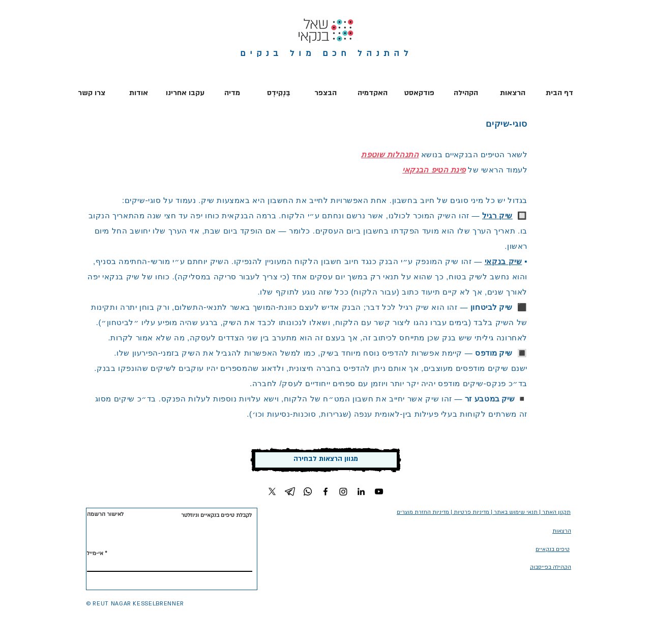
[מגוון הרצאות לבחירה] (325, 460)
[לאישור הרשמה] (106, 514)
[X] (272, 491)
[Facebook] (325, 491)
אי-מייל (95, 553)
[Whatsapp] (308, 491)
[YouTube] (379, 491)
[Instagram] (343, 491)
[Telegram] (290, 491)
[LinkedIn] (361, 491)
